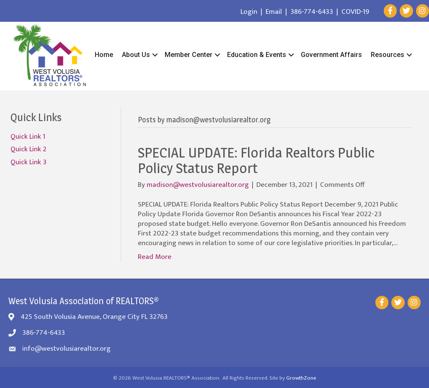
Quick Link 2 (28, 149)
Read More (154, 257)
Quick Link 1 (27, 136)
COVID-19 (355, 12)
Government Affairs (331, 55)
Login (248, 12)
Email (274, 12)
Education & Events (256, 55)
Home (104, 55)
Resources (387, 55)
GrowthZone (301, 378)
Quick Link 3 (28, 162)
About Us (136, 55)
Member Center (188, 55)
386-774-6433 (311, 12)
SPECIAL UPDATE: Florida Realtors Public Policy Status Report (256, 160)
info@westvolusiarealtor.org (66, 348)
